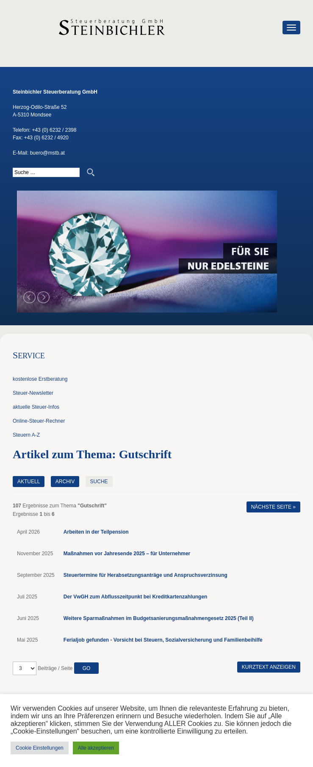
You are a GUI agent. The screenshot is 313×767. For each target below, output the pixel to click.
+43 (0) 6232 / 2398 (54, 130)
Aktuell (28, 482)
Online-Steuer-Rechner (39, 421)
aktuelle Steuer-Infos (36, 407)
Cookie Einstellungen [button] (40, 748)
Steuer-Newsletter (33, 393)
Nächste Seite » (273, 507)
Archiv (65, 482)
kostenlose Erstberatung (40, 379)
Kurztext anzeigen (269, 667)
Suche (99, 482)
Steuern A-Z (26, 435)
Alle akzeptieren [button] (96, 748)
